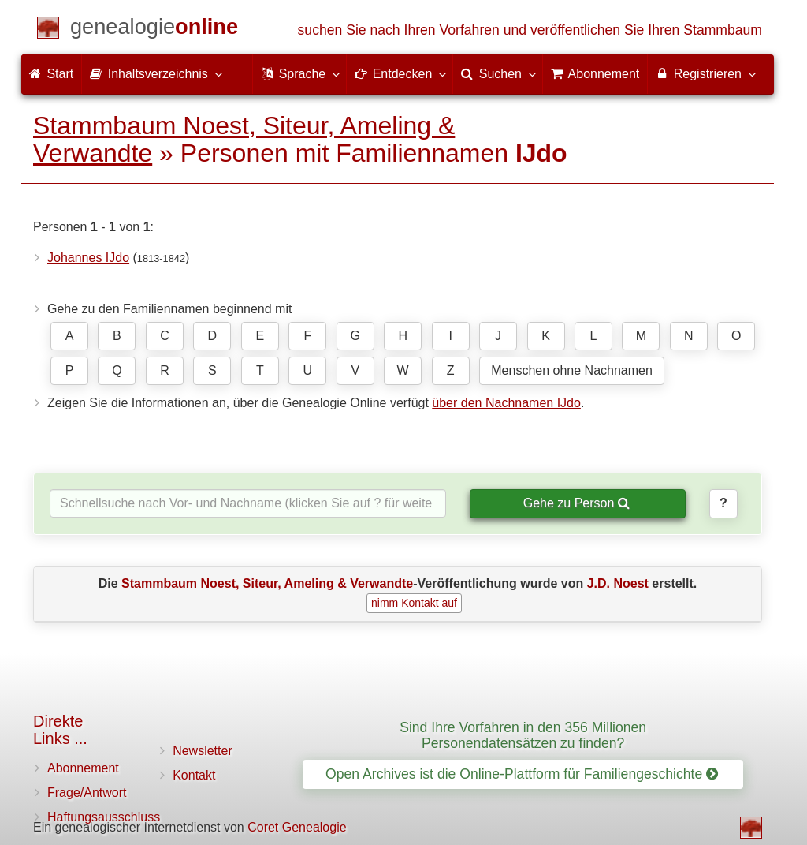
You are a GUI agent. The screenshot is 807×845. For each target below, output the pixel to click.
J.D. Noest (618, 583)
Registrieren (705, 73)
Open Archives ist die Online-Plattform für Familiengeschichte (521, 774)
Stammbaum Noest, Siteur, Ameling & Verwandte (244, 139)
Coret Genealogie (296, 827)
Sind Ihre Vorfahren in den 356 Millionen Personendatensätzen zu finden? (523, 735)
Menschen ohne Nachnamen (572, 370)
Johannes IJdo (88, 257)
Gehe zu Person (576, 503)
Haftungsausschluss (103, 817)
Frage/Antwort (86, 792)
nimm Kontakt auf (414, 602)
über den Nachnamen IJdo (506, 402)
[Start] (154, 29)
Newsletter (202, 750)
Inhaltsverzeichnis (155, 73)
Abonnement (83, 768)
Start (51, 73)
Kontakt (194, 775)
